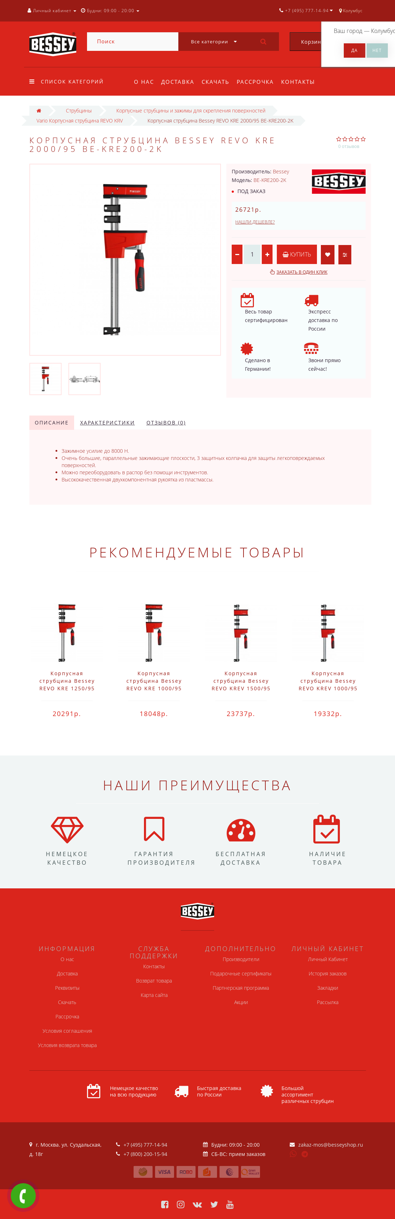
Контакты (303, 81)
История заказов (328, 973)
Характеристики (107, 422)
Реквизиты (67, 987)
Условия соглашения (67, 1030)
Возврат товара (154, 980)
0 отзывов (349, 146)
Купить (297, 254)
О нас (144, 81)
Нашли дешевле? (255, 222)
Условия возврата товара (67, 1045)
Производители (241, 959)
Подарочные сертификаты (240, 973)
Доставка (179, 81)
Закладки (327, 987)
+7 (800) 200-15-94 (145, 1154)
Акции (241, 1002)
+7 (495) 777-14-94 (145, 1144)
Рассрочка (258, 81)
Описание (52, 422)
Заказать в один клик (301, 272)
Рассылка (327, 1002)
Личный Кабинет (328, 959)
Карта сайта (154, 995)
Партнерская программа (241, 987)
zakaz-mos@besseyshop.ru (330, 1144)
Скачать (218, 81)
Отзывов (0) (166, 422)
